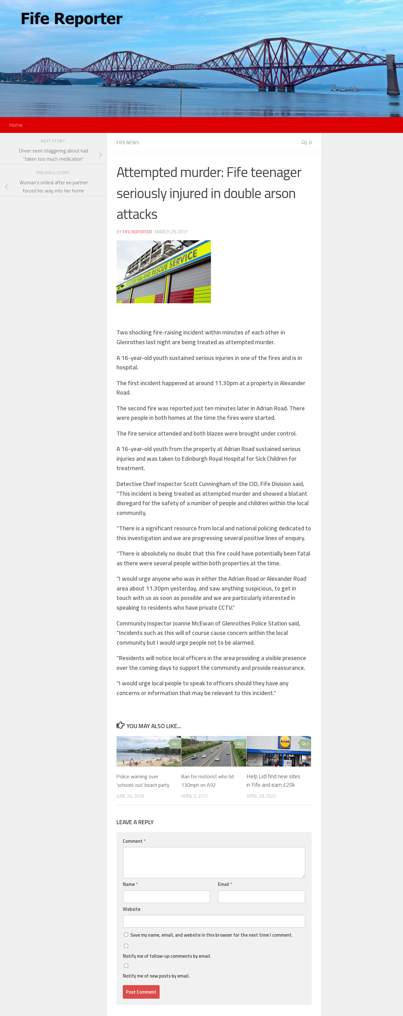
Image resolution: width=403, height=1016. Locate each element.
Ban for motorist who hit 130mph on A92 (209, 780)
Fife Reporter (138, 231)
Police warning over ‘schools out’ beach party (145, 780)
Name (130, 884)
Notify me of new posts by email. (156, 975)
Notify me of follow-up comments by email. (167, 955)
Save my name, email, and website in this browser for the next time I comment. (211, 934)
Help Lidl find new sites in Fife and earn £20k (273, 780)
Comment (134, 840)
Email (225, 884)
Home (16, 125)
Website (131, 908)
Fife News (129, 142)
